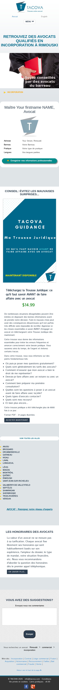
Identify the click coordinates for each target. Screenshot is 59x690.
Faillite (46, 661)
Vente (38, 664)
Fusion (53, 658)
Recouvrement (35, 661)
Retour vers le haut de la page (29, 670)
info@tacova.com (32, 679)
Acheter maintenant (17, 420)
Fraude (31, 664)
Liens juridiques (36, 681)
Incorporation (17, 658)
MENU (29, 21)
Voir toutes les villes (30, 438)
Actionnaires (21, 661)
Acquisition (9, 661)
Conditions (46, 679)
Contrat (28, 658)
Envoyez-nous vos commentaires (29, 605)
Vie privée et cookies (18, 681)
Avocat (15, 16)
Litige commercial (40, 658)
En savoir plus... (17, 571)
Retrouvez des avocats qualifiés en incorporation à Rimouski (29, 40)
